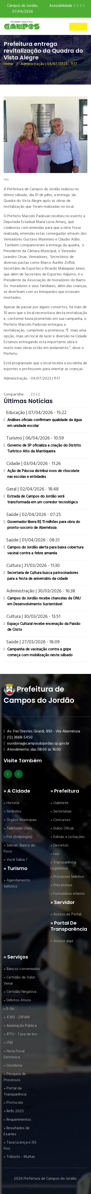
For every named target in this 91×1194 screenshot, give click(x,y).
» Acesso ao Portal (65, 914)
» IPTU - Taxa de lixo (20, 1034)
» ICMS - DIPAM (17, 1017)
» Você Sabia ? (15, 860)
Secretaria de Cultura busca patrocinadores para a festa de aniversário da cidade (42, 576)
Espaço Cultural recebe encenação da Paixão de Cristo (43, 627)
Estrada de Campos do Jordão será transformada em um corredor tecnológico (42, 499)
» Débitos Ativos (17, 1000)
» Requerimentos (17, 1120)
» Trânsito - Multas (19, 1157)
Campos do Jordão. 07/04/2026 (22, 9)
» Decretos (59, 845)
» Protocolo (13, 1103)
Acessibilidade (60, 6)
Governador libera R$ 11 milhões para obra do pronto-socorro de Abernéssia (43, 525)
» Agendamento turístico (17, 883)
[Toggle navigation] (78, 27)
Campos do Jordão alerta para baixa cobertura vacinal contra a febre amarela (45, 550)
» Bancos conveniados (22, 969)
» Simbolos (12, 811)
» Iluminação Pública (20, 1026)
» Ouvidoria (13, 1065)
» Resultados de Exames (17, 1131)
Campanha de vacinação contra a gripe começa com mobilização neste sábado (40, 652)
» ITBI (8, 1043)
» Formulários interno (67, 894)
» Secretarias (61, 811)
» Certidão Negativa (20, 992)
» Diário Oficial (62, 828)
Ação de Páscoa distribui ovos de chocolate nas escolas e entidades (43, 474)
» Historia (11, 803)
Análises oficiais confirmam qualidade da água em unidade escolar (44, 423)
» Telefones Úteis (18, 828)
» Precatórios (61, 885)
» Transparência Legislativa (63, 865)
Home (8, 64)
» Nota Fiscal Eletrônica (14, 1054)
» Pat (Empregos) (18, 837)
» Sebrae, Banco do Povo (19, 848)
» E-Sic (9, 1009)
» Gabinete (59, 803)
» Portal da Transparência (15, 1091)
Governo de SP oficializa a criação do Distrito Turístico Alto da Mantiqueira (44, 448)
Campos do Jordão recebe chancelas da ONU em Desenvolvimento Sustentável (44, 601)
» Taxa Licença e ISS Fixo (20, 1145)
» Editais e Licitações (67, 837)
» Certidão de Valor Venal (19, 980)
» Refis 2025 (14, 1111)
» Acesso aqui (61, 941)
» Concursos (60, 820)
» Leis (54, 854)
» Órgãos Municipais (20, 820)
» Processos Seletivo (67, 877)
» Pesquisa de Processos (15, 1077)
